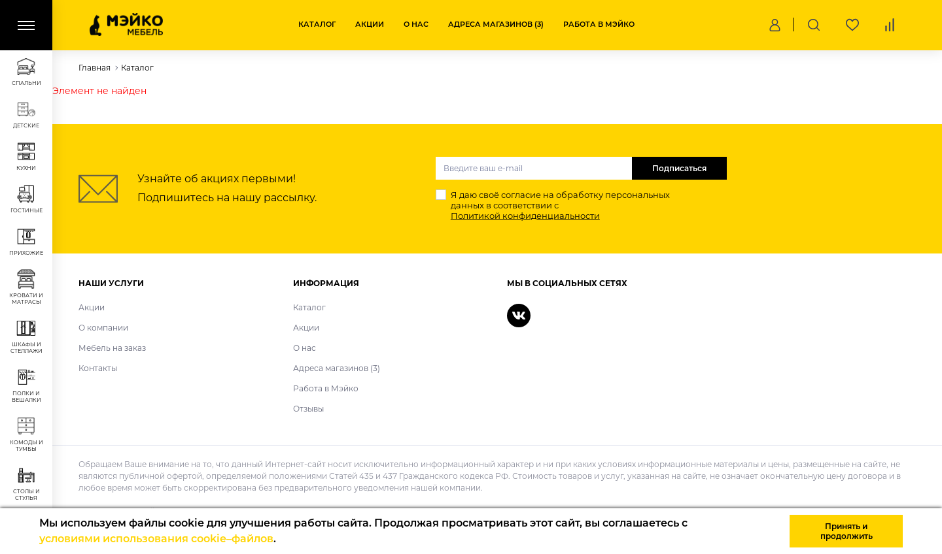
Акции (369, 24)
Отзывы (308, 409)
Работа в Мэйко (599, 24)
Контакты (97, 368)
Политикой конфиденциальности (525, 215)
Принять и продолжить (846, 531)
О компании (103, 328)
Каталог (317, 24)
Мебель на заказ (112, 348)
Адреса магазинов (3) (496, 24)
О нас (416, 24)
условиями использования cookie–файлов (156, 538)
